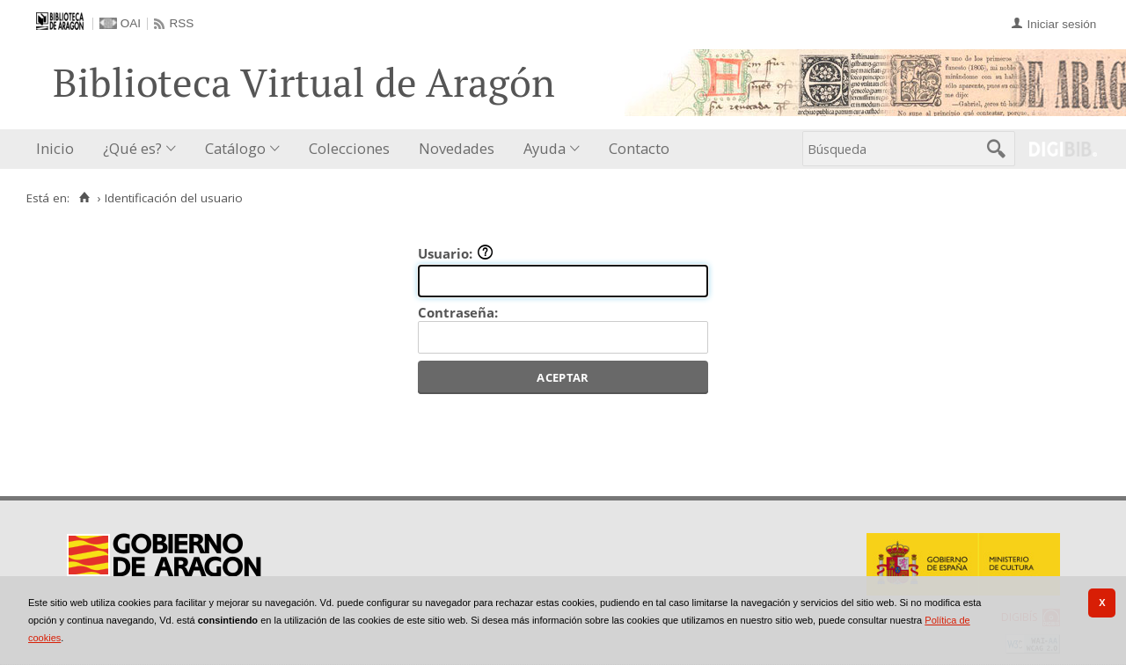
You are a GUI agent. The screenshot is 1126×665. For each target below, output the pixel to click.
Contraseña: (458, 312)
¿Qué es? (132, 148)
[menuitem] (59, 149)
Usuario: (456, 253)
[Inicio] (84, 198)
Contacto (639, 148)
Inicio (55, 148)
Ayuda (544, 148)
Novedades (456, 148)
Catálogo (235, 148)
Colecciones (349, 148)
